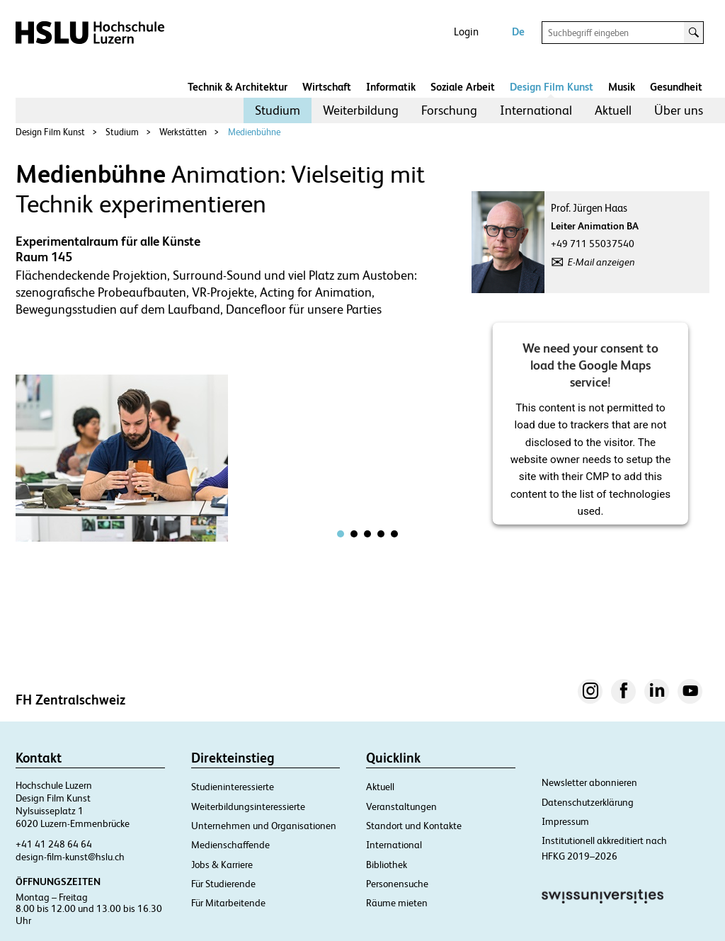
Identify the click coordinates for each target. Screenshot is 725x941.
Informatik (391, 87)
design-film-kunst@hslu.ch (70, 856)
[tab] (340, 533)
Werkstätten (183, 132)
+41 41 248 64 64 (54, 844)
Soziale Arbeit (462, 87)
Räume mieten (397, 902)
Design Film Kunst (551, 87)
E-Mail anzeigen (601, 262)
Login (466, 31)
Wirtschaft (326, 87)
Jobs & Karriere (222, 864)
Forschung (449, 110)
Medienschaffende (230, 844)
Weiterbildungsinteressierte (248, 806)
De (518, 31)
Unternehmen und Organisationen (263, 825)
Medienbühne (254, 132)
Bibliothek (386, 864)
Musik (621, 87)
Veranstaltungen (401, 806)
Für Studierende (223, 883)
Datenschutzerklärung (588, 802)
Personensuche (397, 883)
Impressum (565, 821)
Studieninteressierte (232, 786)
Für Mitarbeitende (228, 902)
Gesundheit (676, 87)
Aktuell (613, 110)
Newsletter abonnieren (589, 782)
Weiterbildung (361, 110)
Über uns (678, 110)
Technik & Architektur (237, 87)
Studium (277, 110)
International (536, 110)
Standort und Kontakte (414, 825)
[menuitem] (278, 110)
